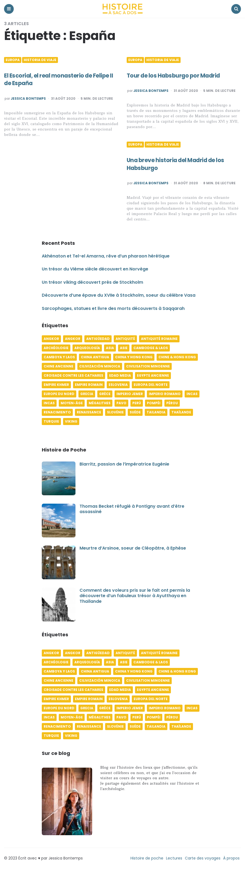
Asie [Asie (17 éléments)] (123, 348)
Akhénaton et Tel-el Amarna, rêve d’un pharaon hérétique (106, 256)
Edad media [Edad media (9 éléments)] (120, 375)
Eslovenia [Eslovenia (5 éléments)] (118, 384)
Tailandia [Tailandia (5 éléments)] (156, 412)
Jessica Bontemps (28, 99)
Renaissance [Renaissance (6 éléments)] (89, 412)
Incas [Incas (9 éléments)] (49, 403)
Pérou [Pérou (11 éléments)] (172, 403)
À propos (231, 858)
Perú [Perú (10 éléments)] (136, 403)
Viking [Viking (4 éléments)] (71, 421)
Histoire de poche (146, 858)
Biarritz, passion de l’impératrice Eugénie (124, 464)
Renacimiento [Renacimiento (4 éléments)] (57, 412)
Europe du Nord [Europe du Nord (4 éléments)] (59, 394)
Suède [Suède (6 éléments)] (135, 412)
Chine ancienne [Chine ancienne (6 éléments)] (58, 366)
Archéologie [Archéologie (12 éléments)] (56, 348)
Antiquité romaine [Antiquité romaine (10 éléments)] (159, 338)
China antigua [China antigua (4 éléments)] (95, 357)
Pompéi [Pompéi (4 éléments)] (153, 403)
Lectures (174, 858)
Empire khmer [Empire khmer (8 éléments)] (56, 384)
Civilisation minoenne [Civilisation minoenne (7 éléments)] (148, 366)
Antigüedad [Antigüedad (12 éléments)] (98, 338)
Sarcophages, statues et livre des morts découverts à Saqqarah (113, 308)
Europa (13, 60)
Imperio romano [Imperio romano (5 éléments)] (165, 394)
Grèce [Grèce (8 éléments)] (105, 394)
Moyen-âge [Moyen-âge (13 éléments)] (72, 403)
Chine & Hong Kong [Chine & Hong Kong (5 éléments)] (177, 357)
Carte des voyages (202, 858)
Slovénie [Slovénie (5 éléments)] (115, 412)
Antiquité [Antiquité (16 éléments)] (125, 338)
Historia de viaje (40, 60)
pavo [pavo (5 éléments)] (121, 403)
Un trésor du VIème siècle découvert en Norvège (95, 269)
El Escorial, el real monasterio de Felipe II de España (61, 79)
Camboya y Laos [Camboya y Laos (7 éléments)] (59, 357)
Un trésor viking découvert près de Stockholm (92, 282)
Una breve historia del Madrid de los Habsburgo (178, 164)
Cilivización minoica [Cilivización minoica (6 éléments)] (99, 366)
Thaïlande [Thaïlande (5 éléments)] (181, 412)
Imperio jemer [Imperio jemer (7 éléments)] (129, 394)
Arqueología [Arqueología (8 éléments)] (87, 348)
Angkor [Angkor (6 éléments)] (51, 338)
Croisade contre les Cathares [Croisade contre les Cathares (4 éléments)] (73, 375)
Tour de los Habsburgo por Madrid (176, 75)
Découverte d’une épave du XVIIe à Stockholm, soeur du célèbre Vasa (118, 295)
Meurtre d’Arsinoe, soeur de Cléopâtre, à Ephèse (133, 548)
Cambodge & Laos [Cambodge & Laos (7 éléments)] (150, 348)
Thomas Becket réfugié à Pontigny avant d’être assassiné (132, 509)
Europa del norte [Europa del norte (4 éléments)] (151, 384)
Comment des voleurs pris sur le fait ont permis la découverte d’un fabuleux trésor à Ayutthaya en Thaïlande (135, 596)
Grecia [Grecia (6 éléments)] (86, 394)
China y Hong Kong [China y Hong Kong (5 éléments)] (134, 357)
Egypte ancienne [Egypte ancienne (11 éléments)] (153, 375)
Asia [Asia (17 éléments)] (110, 348)
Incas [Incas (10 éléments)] (192, 394)
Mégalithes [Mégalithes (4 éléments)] (100, 403)
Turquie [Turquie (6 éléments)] (51, 421)
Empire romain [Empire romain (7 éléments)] (89, 384)
